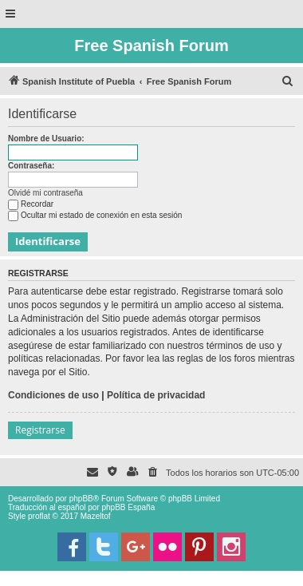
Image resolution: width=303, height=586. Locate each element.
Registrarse (40, 430)
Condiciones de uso (53, 395)
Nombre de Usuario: (46, 138)
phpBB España (128, 507)
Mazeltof (96, 516)
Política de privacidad (156, 395)
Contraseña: (31, 165)
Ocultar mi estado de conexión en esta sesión (95, 215)
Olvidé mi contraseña (45, 192)
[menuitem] (288, 81)
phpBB (81, 498)
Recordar (30, 204)
